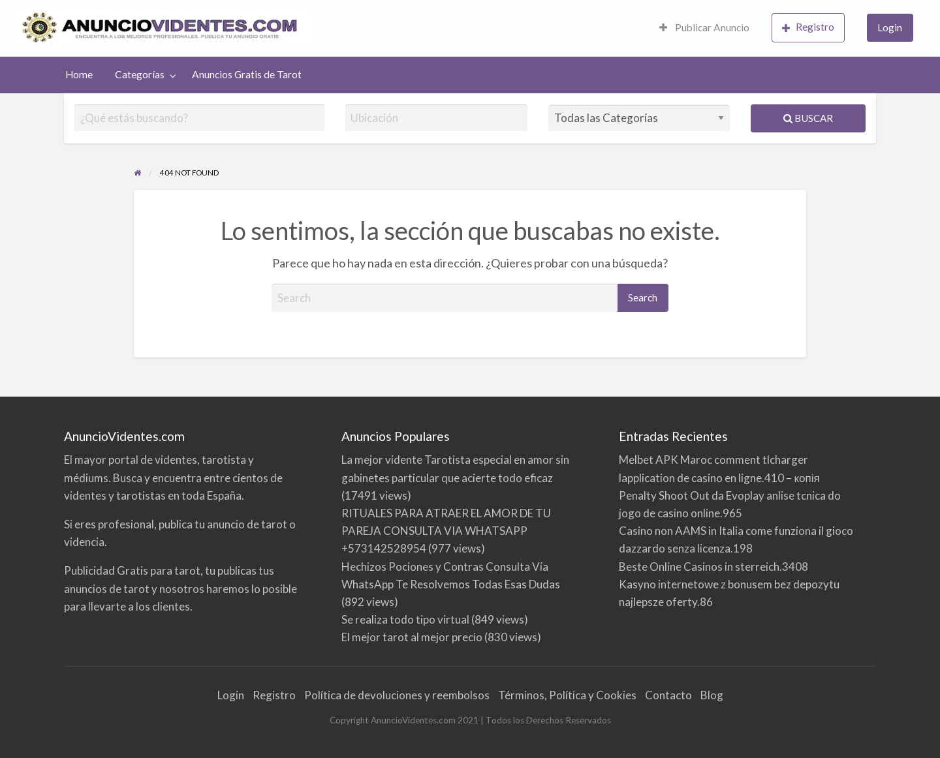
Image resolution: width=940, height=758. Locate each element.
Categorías (139, 74)
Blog (711, 695)
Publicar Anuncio (704, 27)
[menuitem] (704, 28)
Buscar (808, 118)
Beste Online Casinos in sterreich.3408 (713, 566)
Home (79, 74)
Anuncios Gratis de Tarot (247, 74)
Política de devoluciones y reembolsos (397, 695)
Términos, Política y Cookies (567, 695)
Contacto (668, 695)
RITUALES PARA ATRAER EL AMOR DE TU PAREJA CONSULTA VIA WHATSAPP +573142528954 (446, 530)
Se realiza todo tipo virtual (405, 619)
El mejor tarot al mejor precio (411, 637)
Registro (808, 27)
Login (889, 27)
